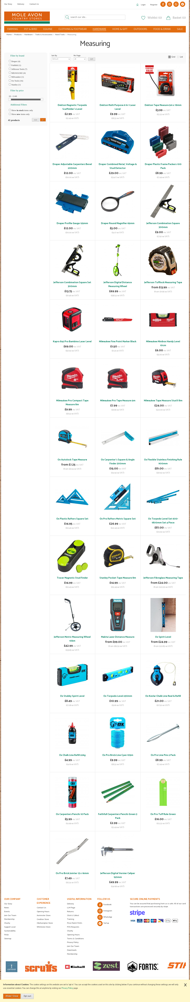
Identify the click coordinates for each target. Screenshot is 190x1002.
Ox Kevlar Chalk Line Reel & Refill (163, 696)
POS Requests (73, 927)
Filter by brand (17, 55)
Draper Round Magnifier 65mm (117, 223)
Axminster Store (43, 915)
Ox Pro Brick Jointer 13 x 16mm (72, 873)
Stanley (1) (15, 84)
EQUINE (47, 29)
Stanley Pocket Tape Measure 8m (118, 578)
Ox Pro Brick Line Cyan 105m (117, 755)
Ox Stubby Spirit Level (72, 696)
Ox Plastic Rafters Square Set (72, 519)
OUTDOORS (140, 29)
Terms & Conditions (75, 938)
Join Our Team (10, 915)
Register (153, 4)
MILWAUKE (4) (17, 73)
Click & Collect (73, 915)
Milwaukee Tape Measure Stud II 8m (163, 401)
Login (143, 4)
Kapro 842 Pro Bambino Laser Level (72, 341)
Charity (7, 923)
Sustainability (10, 930)
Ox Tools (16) (16, 80)
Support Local (10, 927)
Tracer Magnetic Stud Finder (72, 578)
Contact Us (34, 4)
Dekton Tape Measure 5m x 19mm (163, 105)
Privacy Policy (73, 942)
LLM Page (71, 907)
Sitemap (7, 938)
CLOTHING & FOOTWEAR (73, 29)
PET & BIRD (30, 29)
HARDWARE (99, 29)
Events (7, 911)
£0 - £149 (13, 96)
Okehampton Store (45, 923)
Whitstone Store (43, 927)
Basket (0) (179, 17)
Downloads (72, 950)
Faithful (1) (15, 65)
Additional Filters (18, 104)
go (43, 120)
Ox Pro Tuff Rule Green (163, 814)
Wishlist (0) (155, 17)
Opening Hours (43, 911)
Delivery (20, 4)
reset (35, 120)
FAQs (6, 934)
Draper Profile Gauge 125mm (72, 223)
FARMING (12, 29)
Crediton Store (43, 919)
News (6, 907)
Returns (70, 911)
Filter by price (17, 90)
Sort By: (61, 57)
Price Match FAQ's (74, 923)
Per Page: (80, 57)
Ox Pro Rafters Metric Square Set (118, 519)
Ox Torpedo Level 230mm (117, 696)
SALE (180, 29)
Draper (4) (14, 61)
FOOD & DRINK (162, 29)
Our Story (8, 4)
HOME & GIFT (119, 29)
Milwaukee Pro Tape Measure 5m (117, 401)
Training (70, 919)
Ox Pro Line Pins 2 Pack (163, 755)
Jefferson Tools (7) (18, 69)
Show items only (21, 110)
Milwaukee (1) (16, 77)
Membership (9, 919)
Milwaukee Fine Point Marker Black (117, 341)
